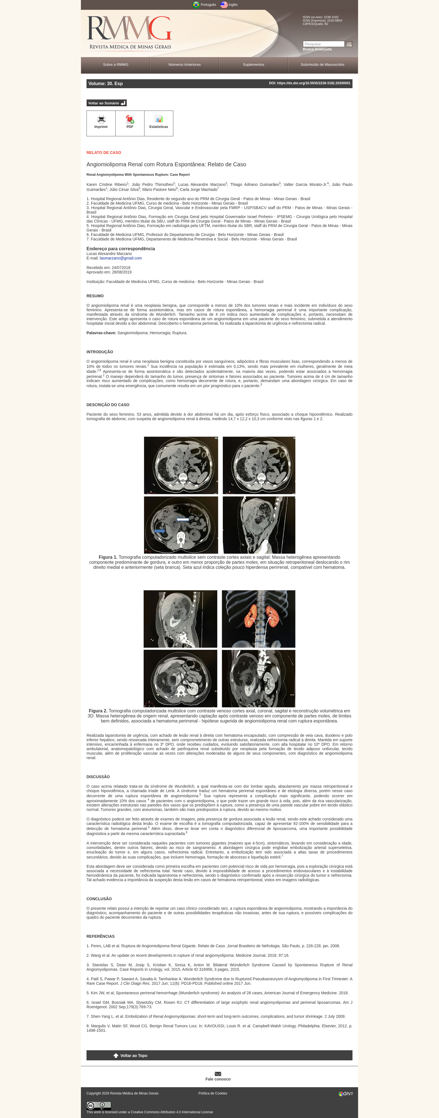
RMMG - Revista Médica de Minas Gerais (130, 33)
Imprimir (101, 127)
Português (208, 5)
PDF (130, 127)
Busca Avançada (317, 49)
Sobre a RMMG (115, 64)
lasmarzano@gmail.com (121, 258)
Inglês (233, 5)
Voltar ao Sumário (103, 103)
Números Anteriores (185, 64)
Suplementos (253, 64)
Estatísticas (159, 127)
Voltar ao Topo (133, 1055)
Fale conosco (218, 1079)
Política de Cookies (213, 1093)
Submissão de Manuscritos (322, 64)
